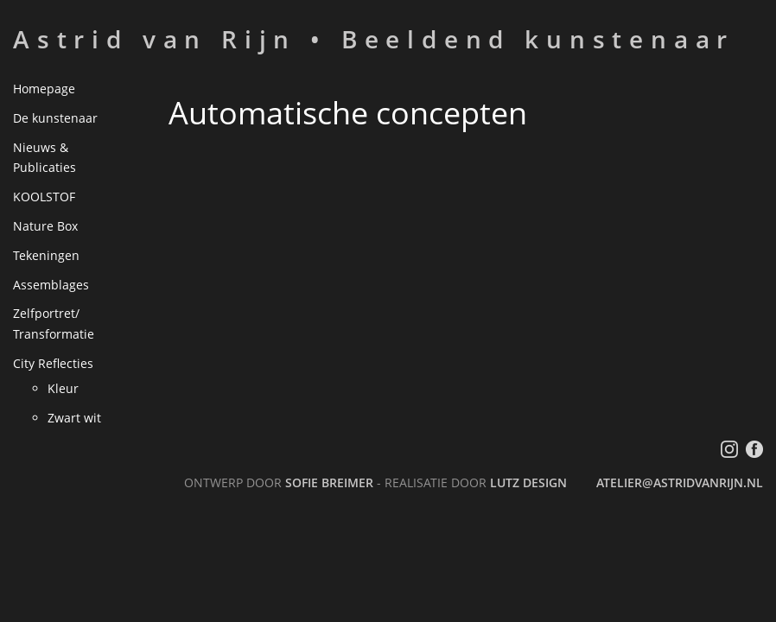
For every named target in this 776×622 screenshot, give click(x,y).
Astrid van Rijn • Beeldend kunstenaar (374, 38)
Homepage (44, 88)
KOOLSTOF (44, 196)
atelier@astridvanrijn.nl (679, 482)
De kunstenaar (55, 118)
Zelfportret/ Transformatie (53, 323)
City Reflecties (53, 363)
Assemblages (51, 284)
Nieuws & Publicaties (44, 157)
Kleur (63, 388)
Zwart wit (74, 417)
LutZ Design (528, 482)
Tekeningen (46, 255)
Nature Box (45, 226)
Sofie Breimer (329, 482)
